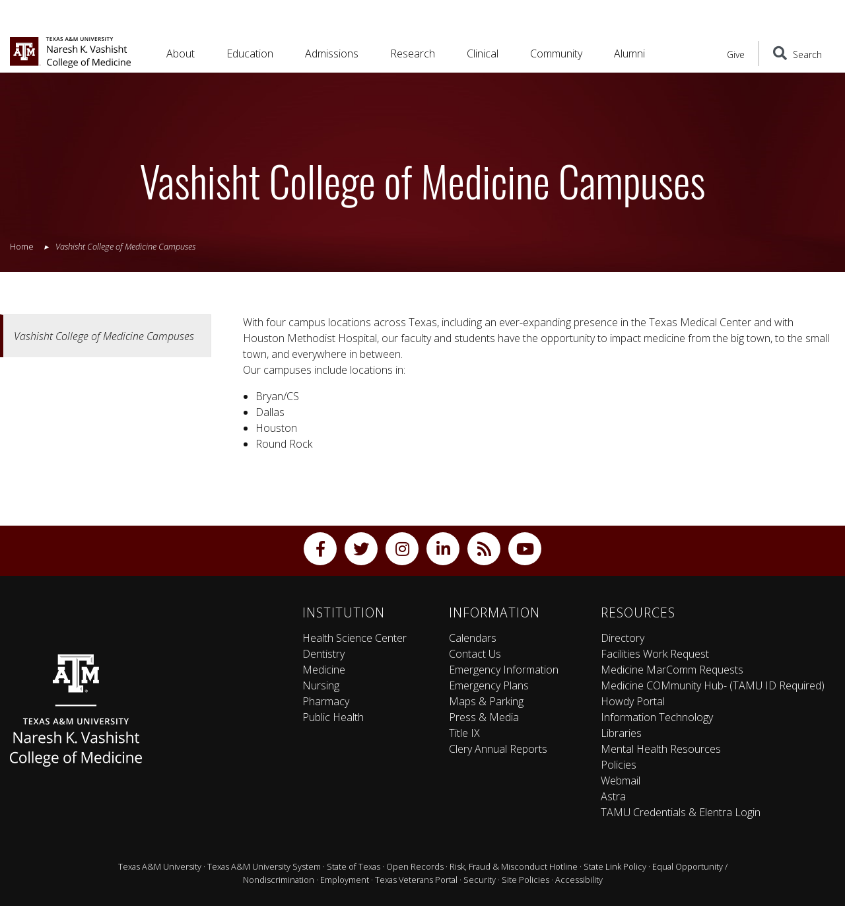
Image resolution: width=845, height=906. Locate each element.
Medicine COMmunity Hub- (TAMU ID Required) (713, 685)
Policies (618, 764)
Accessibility (579, 880)
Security (479, 880)
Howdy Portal (633, 701)
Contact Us (475, 653)
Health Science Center (354, 638)
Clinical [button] (482, 53)
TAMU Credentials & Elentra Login (680, 812)
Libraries (621, 733)
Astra (613, 796)
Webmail (620, 780)
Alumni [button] (629, 53)
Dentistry (323, 653)
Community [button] (556, 53)
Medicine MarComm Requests (672, 669)
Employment (344, 880)
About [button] (180, 53)
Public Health (333, 717)
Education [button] (249, 53)
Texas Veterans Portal (416, 880)
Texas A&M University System (264, 866)
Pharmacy (325, 701)
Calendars (472, 638)
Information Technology (657, 717)
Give (736, 54)
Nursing (320, 685)
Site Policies (525, 880)
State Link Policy (615, 866)
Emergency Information (503, 669)
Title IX (464, 733)
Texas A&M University (159, 866)
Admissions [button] (331, 53)
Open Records (415, 866)
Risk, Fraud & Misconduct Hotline (514, 866)
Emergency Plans (489, 685)
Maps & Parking (486, 701)
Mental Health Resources (661, 749)
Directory (622, 638)
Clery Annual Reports (498, 749)
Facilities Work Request (655, 653)
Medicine (323, 669)
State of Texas (353, 866)
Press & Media (484, 717)
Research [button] (412, 53)
